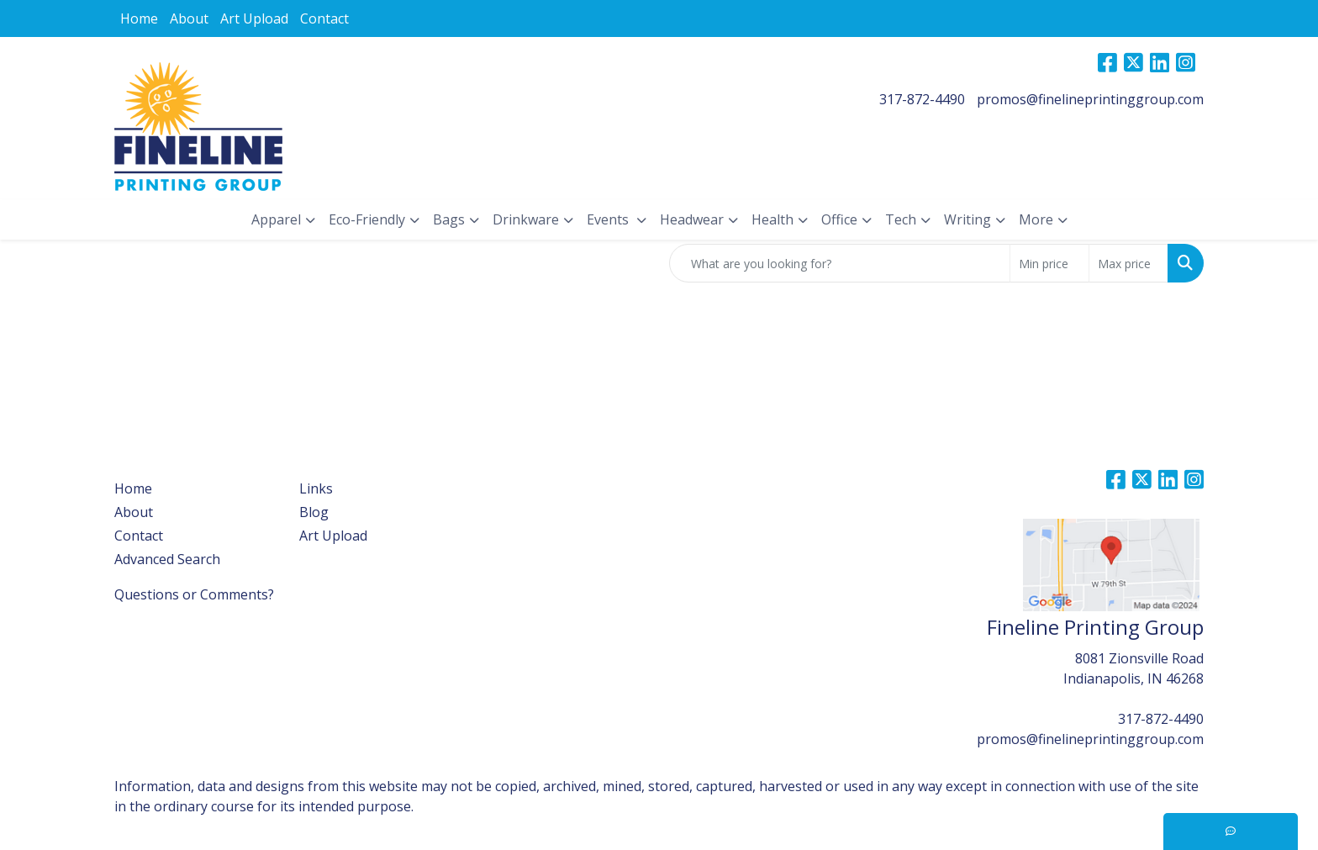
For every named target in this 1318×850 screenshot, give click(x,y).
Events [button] (609, 219)
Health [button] (772, 219)
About (189, 18)
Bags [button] (449, 219)
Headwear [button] (692, 219)
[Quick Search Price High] (1128, 263)
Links (316, 488)
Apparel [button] (276, 219)
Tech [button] (900, 219)
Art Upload (254, 18)
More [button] (1036, 219)
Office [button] (839, 219)
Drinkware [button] (526, 219)
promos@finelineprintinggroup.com (1090, 99)
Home (139, 18)
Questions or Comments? (194, 594)
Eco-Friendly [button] (367, 219)
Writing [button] (967, 219)
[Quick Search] (839, 263)
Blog (314, 512)
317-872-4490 (922, 99)
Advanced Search (167, 559)
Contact (324, 18)
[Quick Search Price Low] (1049, 263)
